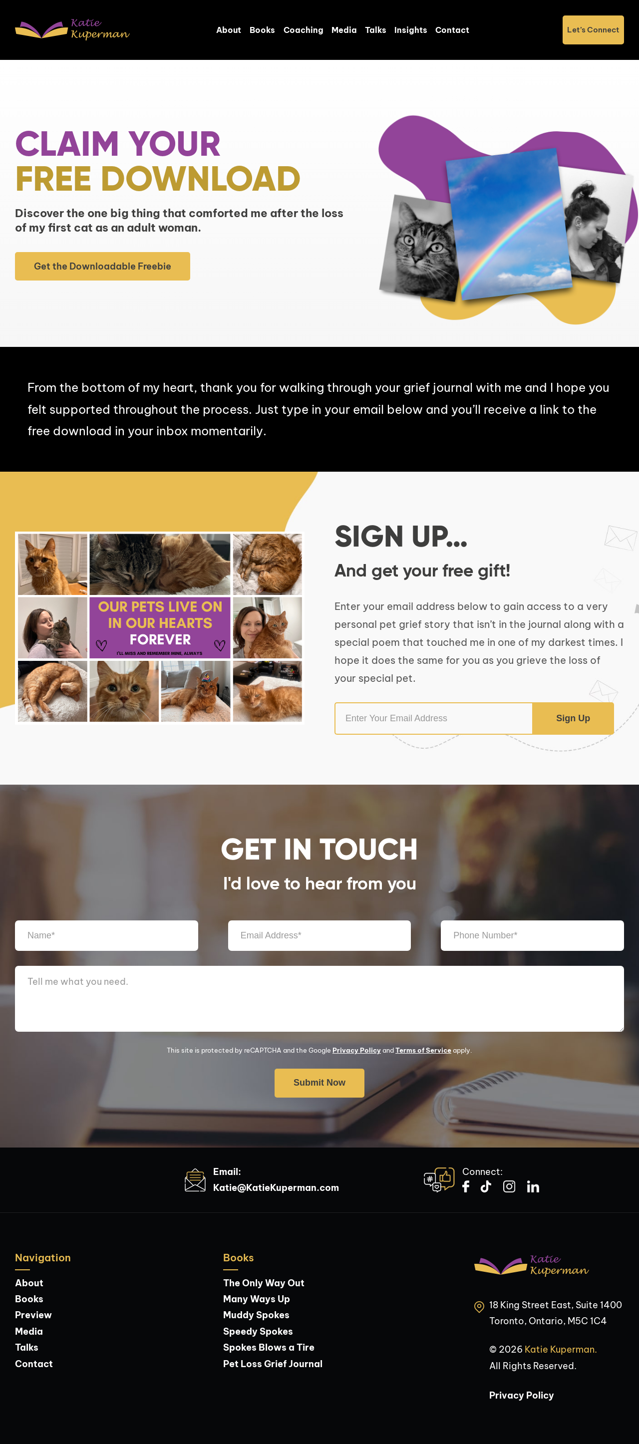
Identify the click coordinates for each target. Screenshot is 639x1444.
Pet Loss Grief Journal (272, 1364)
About (228, 30)
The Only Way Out (264, 1283)
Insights (410, 30)
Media (344, 30)
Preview (33, 1315)
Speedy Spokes (258, 1331)
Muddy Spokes (256, 1315)
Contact (452, 30)
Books (262, 30)
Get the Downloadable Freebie (102, 266)
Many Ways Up (256, 1299)
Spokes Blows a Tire (269, 1347)
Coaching (303, 30)
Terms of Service (423, 1050)
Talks (375, 30)
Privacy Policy (356, 1050)
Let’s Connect (593, 29)
